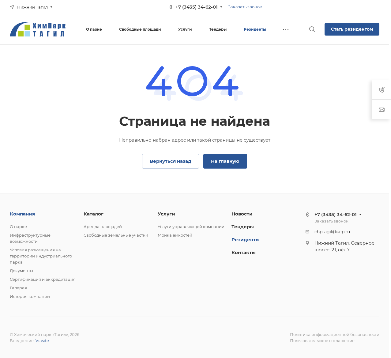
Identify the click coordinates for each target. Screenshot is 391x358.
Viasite (42, 340)
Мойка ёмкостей (175, 235)
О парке (18, 226)
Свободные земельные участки (116, 235)
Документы (21, 270)
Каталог (93, 214)
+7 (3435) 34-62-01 (196, 7)
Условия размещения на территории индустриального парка (41, 256)
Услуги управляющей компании (191, 226)
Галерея (18, 287)
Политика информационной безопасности (334, 334)
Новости (242, 214)
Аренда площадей (103, 226)
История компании (30, 296)
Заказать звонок (245, 6)
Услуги (166, 214)
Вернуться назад (170, 161)
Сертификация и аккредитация (43, 279)
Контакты (243, 252)
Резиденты (245, 239)
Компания (22, 214)
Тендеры (242, 227)
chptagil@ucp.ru (332, 231)
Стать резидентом (352, 29)
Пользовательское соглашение (322, 340)
